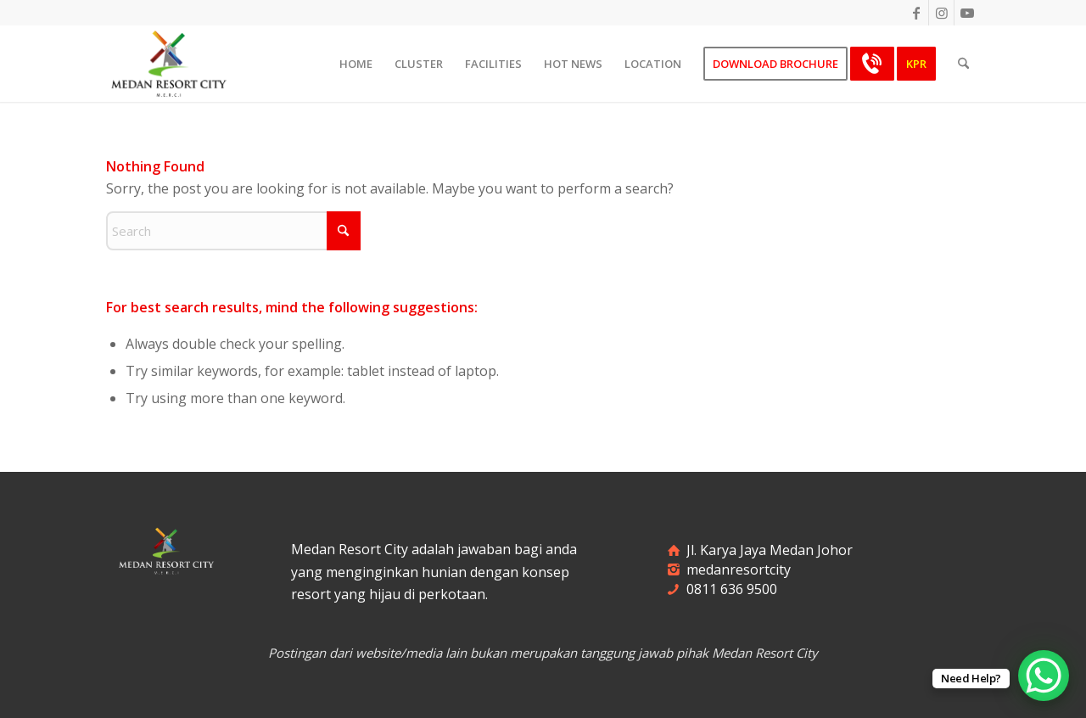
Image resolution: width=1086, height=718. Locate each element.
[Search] (963, 63)
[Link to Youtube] (967, 12)
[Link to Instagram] (941, 12)
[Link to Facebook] (916, 12)
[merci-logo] (169, 63)
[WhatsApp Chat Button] (1043, 675)
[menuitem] (355, 63)
